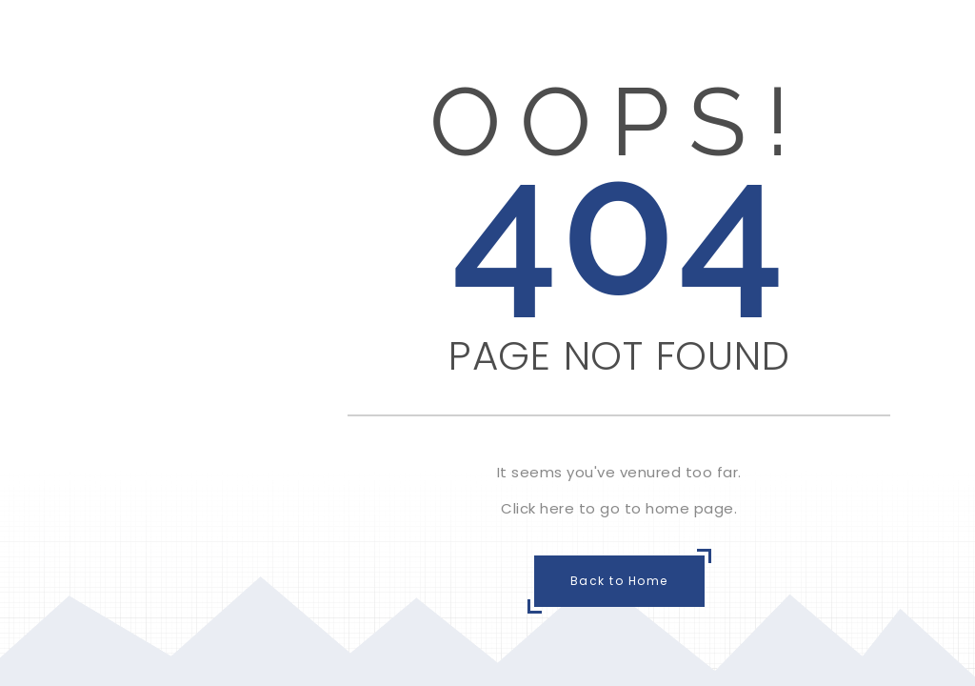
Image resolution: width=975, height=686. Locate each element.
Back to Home (619, 581)
